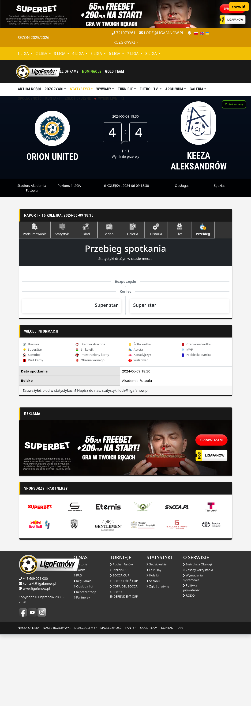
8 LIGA (151, 53)
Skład (86, 229)
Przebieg (203, 229)
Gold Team (114, 71)
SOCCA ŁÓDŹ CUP (124, 652)
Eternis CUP (119, 641)
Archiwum (174, 89)
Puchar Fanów (121, 635)
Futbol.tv (149, 89)
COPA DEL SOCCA (123, 658)
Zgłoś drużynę (157, 658)
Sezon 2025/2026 (33, 37)
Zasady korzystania (198, 641)
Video (109, 229)
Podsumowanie (35, 229)
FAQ (78, 647)
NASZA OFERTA (28, 699)
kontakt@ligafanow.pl (39, 654)
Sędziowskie (156, 635)
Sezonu (153, 652)
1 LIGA (23, 53)
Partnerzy (82, 669)
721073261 (124, 32)
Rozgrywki (54, 89)
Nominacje (91, 71)
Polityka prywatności (191, 659)
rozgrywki (124, 42)
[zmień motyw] (189, 33)
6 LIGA (115, 53)
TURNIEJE (125, 89)
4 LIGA (78, 53)
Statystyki (80, 89)
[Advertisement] (125, 440)
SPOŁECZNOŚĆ (110, 699)
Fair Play (153, 641)
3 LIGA (60, 53)
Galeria (196, 89)
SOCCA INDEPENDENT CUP (124, 665)
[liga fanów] (38, 71)
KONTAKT (168, 699)
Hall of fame (66, 71)
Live (179, 229)
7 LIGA (133, 53)
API (180, 699)
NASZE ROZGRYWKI (57, 699)
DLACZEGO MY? (85, 699)
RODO (189, 667)
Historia (156, 229)
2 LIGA (42, 53)
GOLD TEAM (148, 699)
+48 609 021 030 (35, 650)
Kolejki (152, 647)
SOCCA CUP (119, 647)
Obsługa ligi (83, 658)
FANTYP (130, 699)
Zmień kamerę (234, 104)
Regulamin (83, 652)
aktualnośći (29, 89)
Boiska (80, 641)
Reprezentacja (85, 663)
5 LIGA (96, 53)
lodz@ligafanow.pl (161, 32)
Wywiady (103, 89)
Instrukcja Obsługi (197, 635)
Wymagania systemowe (193, 649)
